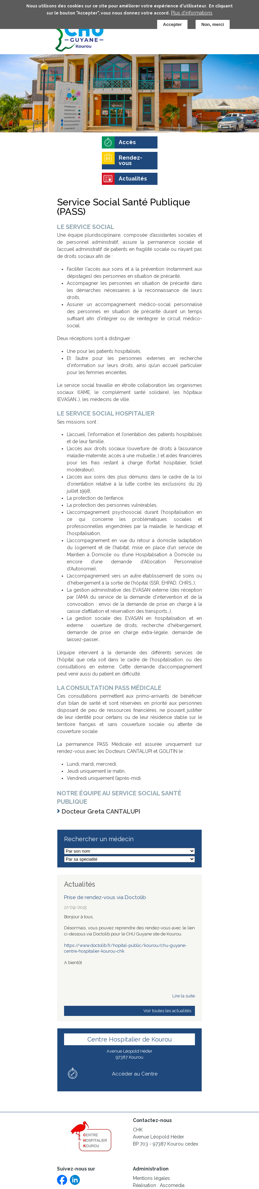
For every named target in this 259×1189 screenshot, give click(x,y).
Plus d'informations (191, 10)
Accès (127, 142)
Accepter (172, 22)
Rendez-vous (130, 160)
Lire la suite (183, 995)
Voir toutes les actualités (167, 1010)
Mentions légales (151, 1178)
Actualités (133, 178)
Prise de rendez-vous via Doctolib (105, 897)
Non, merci (212, 22)
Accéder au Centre (134, 1074)
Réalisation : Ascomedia (158, 1185)
